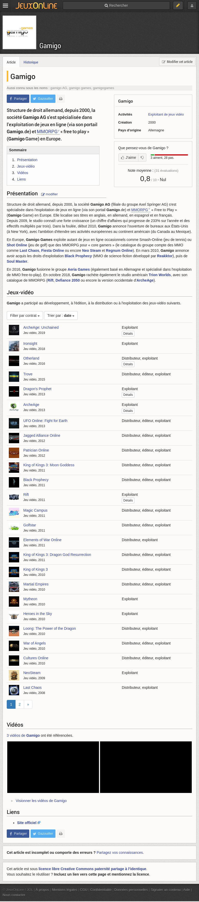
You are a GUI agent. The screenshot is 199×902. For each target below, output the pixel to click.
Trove (27, 374)
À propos (42, 890)
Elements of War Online (42, 540)
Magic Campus (35, 510)
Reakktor (165, 256)
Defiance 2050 (67, 280)
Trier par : (61, 315)
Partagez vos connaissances (120, 852)
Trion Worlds (160, 275)
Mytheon (30, 599)
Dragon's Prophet (37, 389)
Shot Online (17, 245)
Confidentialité (101, 890)
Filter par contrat (25, 315)
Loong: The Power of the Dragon (49, 628)
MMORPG (47, 131)
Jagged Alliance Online (41, 435)
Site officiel (27, 823)
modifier (49, 194)
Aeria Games (79, 269)
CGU (84, 890)
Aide (186, 890)
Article (11, 62)
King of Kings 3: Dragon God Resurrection (57, 555)
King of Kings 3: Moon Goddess (48, 465)
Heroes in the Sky (37, 614)
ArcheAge (145, 280)
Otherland (31, 358)
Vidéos (22, 173)
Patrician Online (36, 450)
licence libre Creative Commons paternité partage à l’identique (92, 869)
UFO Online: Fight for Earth (45, 421)
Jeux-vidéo (26, 166)
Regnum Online (119, 250)
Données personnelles (131, 890)
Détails (128, 333)
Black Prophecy (78, 256)
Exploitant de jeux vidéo (166, 114)
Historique (31, 62)
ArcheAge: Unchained (41, 327)
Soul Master (17, 261)
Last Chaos (29, 250)
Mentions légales (64, 890)
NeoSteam (31, 673)
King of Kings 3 (35, 569)
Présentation (27, 160)
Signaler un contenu (166, 890)
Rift (50, 280)
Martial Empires (35, 584)
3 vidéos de (23, 735)
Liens (21, 179)
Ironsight (30, 343)
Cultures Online (35, 658)
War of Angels (34, 643)
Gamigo (50, 45)
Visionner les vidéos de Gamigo (41, 801)
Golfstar (29, 525)
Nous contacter (14, 895)
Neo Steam (91, 250)
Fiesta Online (52, 250)
